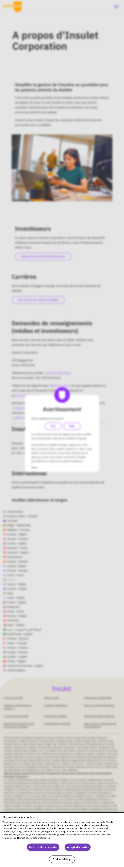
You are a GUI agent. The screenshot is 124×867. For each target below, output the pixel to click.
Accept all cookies (77, 847)
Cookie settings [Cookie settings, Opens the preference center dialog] (62, 859)
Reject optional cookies (43, 847)
